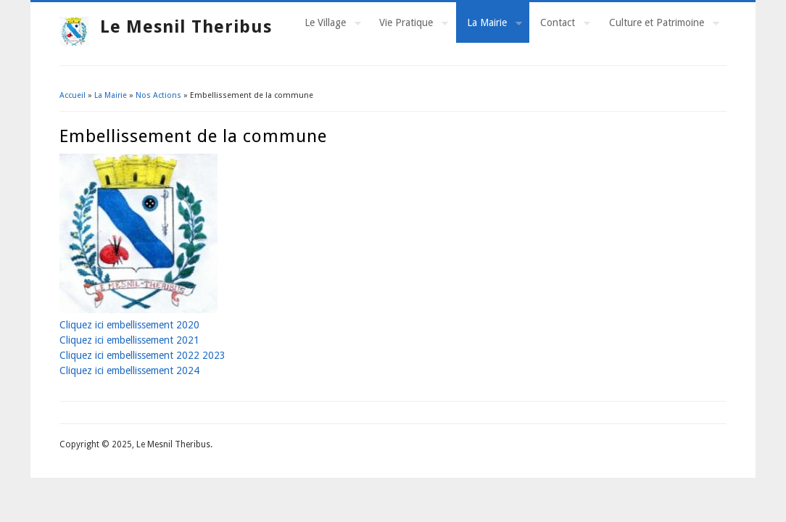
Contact (559, 25)
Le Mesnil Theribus (186, 27)
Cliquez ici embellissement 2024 (129, 370)
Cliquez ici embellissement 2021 (129, 340)
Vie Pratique (408, 25)
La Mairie (489, 25)
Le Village (327, 25)
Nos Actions (158, 95)
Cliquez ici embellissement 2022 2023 (142, 355)
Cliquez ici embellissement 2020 (129, 325)
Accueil (72, 95)
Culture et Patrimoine (658, 25)
